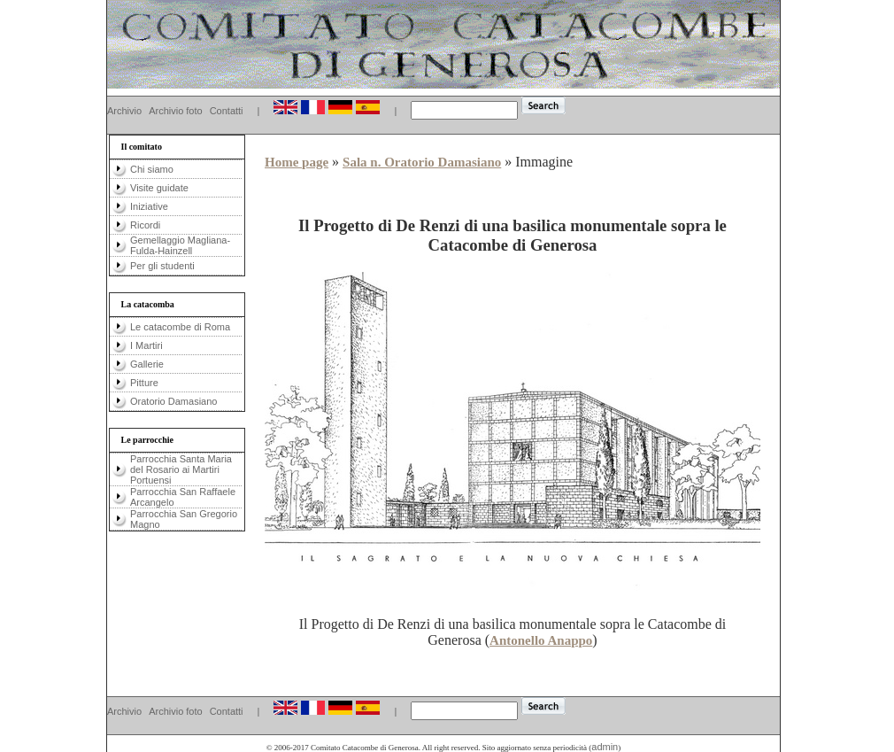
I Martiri (146, 345)
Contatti (226, 110)
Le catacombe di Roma (180, 327)
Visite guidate (159, 187)
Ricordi (145, 225)
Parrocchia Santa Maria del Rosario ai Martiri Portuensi (181, 469)
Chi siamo (151, 169)
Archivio (124, 110)
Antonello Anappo (540, 640)
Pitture (144, 382)
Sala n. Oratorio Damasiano (422, 162)
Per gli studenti (162, 265)
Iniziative (149, 206)
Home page (296, 162)
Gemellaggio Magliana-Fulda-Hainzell (180, 245)
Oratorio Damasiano (173, 401)
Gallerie (147, 364)
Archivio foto (176, 110)
